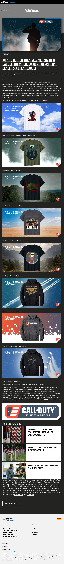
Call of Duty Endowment (36, 492)
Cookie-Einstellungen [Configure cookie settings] (6, 549)
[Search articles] (61, 2)
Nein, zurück (5, 10)
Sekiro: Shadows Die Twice (10, 537)
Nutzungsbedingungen (7, 545)
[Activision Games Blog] (8, 2)
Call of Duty (7, 529)
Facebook (18, 494)
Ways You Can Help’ (16, 391)
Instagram (35, 533)
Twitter (30, 494)
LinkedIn (34, 535)
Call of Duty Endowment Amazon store (39, 83)
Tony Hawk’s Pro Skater (10, 531)
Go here (46, 399)
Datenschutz (5, 546)
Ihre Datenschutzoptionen (8, 551)
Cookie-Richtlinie (6, 548)
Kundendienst (5, 543)
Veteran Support (34, 395)
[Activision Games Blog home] (8, 519)
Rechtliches (5, 542)
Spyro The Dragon (8, 533)
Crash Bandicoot (8, 535)
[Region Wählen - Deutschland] (59, 519)
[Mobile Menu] (58, 2)
